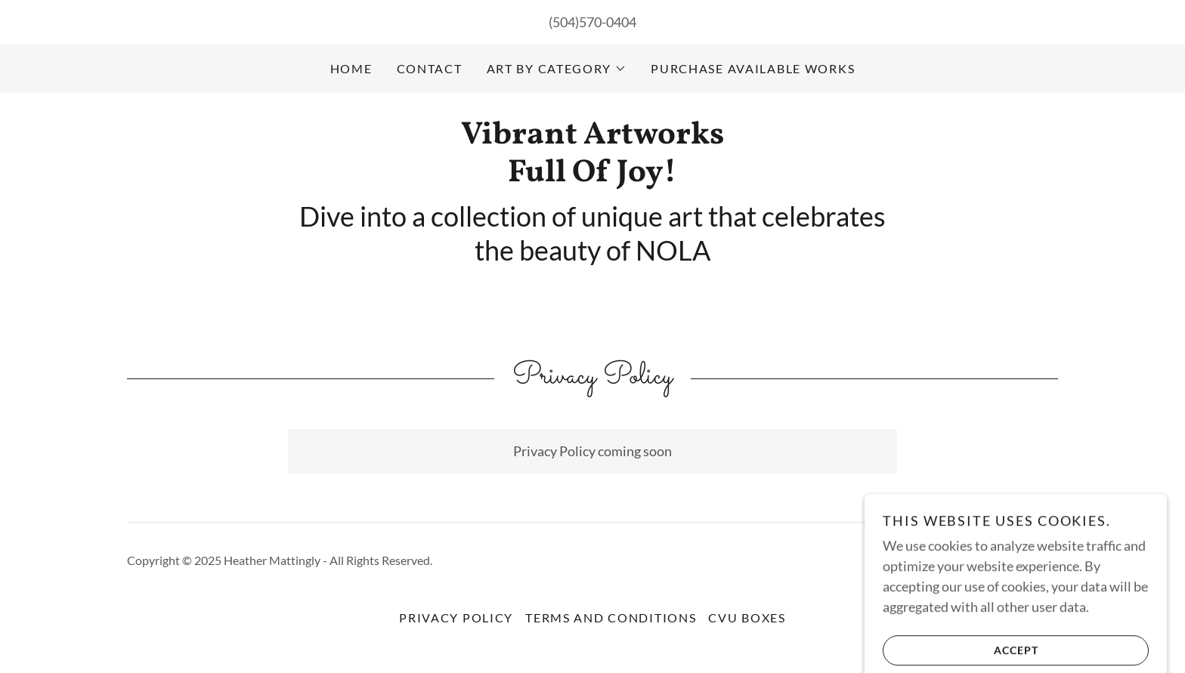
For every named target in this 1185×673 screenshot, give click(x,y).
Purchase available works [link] (753, 68)
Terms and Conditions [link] (610, 617)
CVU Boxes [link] (746, 617)
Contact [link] (430, 68)
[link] (592, 176)
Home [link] (351, 68)
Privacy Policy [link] (456, 617)
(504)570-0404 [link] (592, 22)
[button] (557, 69)
